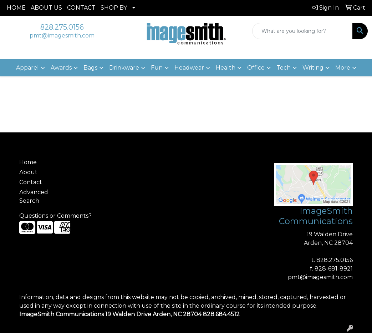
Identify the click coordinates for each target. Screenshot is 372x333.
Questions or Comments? (55, 215)
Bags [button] (90, 67)
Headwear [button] (189, 67)
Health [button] (225, 67)
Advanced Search (33, 196)
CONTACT (81, 7)
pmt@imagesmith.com (62, 35)
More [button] (342, 67)
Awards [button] (61, 67)
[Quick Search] (302, 31)
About (28, 172)
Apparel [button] (27, 67)
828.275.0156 (62, 27)
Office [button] (256, 67)
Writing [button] (312, 67)
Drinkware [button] (124, 67)
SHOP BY (114, 7)
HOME (16, 7)
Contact (30, 182)
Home (28, 162)
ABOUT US (46, 7)
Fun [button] (157, 67)
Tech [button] (283, 67)
